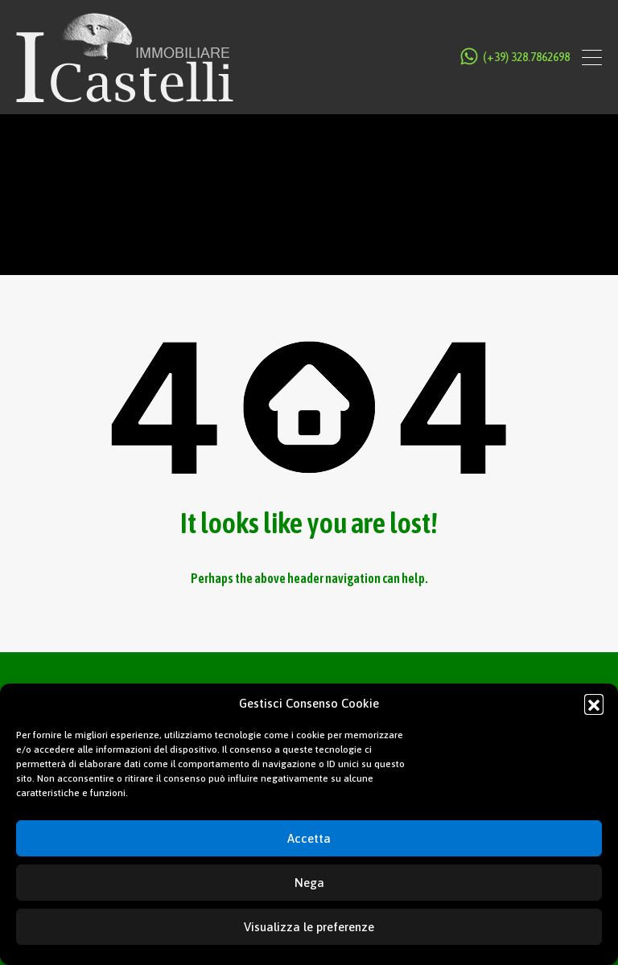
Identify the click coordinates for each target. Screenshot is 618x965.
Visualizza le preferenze (309, 927)
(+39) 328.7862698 (526, 57)
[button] (594, 704)
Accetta (309, 838)
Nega (309, 882)
